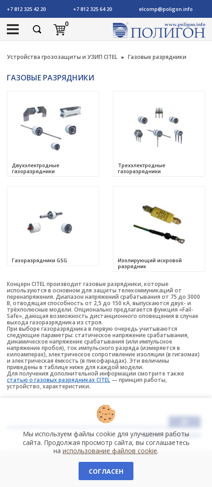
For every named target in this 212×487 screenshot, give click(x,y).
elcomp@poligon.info (166, 8)
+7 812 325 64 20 (92, 8)
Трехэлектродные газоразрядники (141, 168)
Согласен (106, 471)
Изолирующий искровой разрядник (150, 263)
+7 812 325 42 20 (26, 8)
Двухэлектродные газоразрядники (35, 168)
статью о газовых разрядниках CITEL (58, 380)
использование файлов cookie (110, 450)
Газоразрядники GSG (39, 260)
